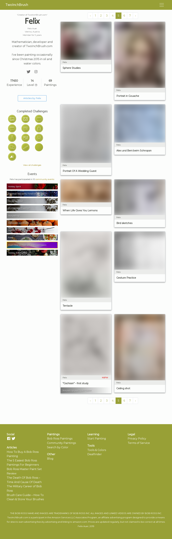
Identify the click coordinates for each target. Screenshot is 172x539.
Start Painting (96, 438)
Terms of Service (139, 443)
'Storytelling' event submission (77, 390)
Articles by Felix (32, 98)
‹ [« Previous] (90, 15)
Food (10, 237)
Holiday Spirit (14, 186)
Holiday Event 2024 (17, 230)
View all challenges (32, 165)
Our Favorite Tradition (19, 208)
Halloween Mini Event (18, 223)
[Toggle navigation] (162, 4)
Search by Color (57, 447)
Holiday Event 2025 (17, 252)
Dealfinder (94, 454)
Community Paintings (61, 443)
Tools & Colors (96, 450)
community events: (45, 179)
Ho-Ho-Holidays (15, 201)
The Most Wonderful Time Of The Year (26, 193)
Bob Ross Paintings (59, 438)
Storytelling (13, 215)
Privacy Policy (137, 438)
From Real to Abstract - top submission (27, 245)
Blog (50, 458)
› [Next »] (135, 15)
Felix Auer (83, 526)
